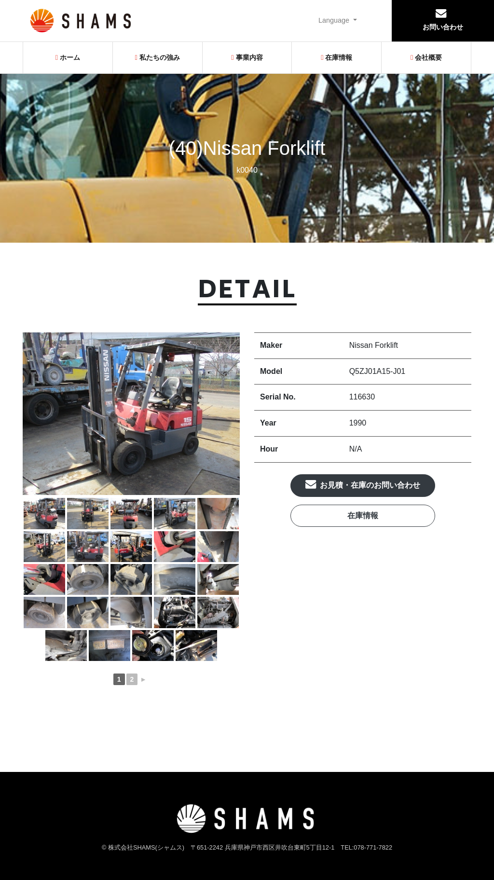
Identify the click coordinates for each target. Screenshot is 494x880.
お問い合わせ (443, 19)
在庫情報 (336, 57)
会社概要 (426, 57)
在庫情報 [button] (362, 515)
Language (334, 20)
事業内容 (246, 57)
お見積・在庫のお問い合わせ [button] (362, 484)
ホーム (67, 57)
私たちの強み (157, 57)
